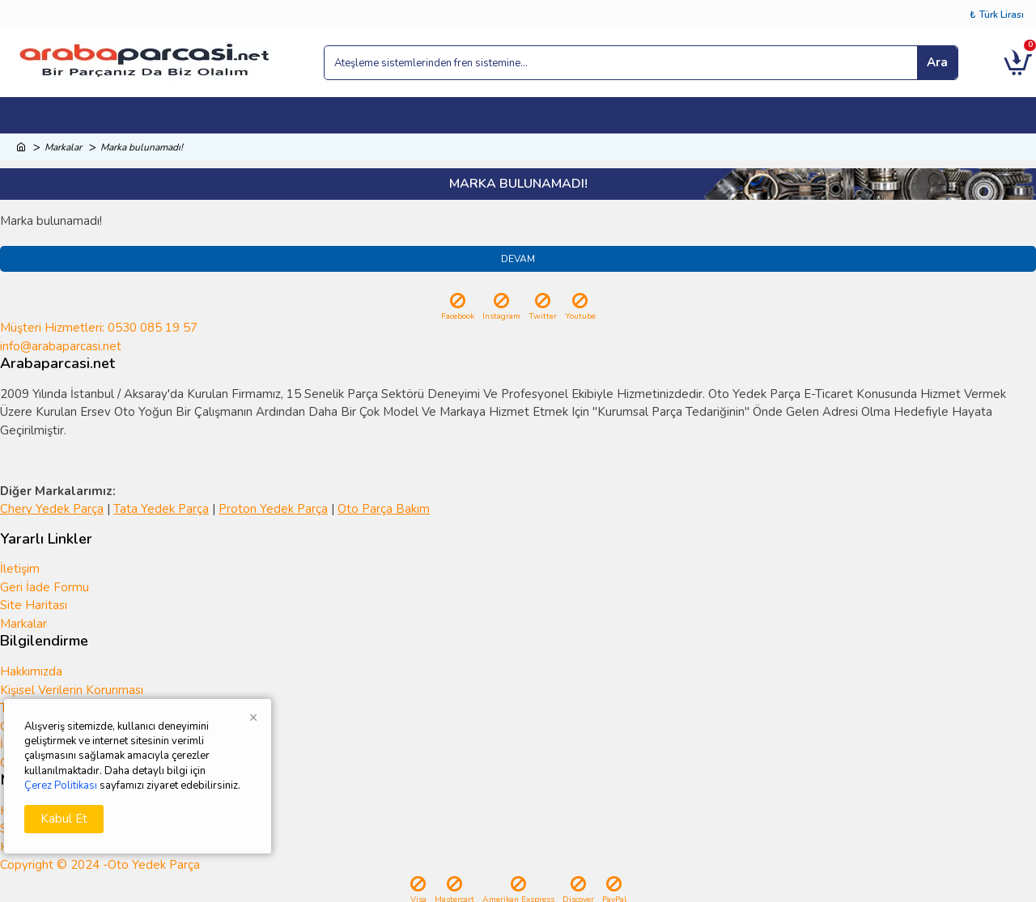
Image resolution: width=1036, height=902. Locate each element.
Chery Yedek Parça (52, 509)
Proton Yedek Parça (273, 509)
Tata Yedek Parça (161, 509)
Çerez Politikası (60, 785)
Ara (937, 62)
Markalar (63, 147)
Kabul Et (63, 819)
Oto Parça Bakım (384, 509)
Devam (518, 258)
